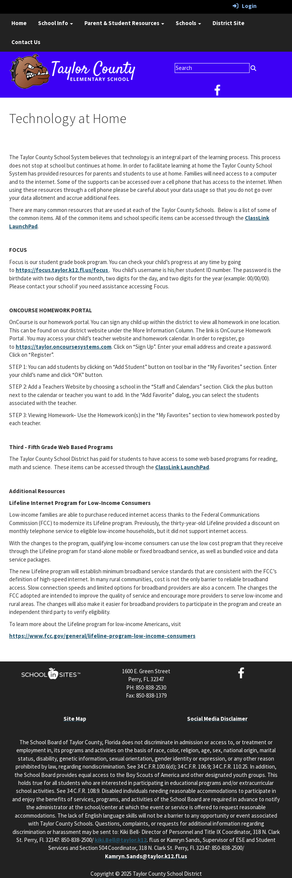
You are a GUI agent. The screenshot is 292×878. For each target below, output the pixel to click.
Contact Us (25, 42)
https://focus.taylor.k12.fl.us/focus (62, 270)
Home (19, 23)
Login (245, 5)
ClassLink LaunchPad (182, 467)
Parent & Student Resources (124, 23)
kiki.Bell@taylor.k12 (121, 839)
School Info (55, 23)
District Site (228, 23)
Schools (188, 23)
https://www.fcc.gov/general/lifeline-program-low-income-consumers (102, 635)
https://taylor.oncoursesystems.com (63, 346)
